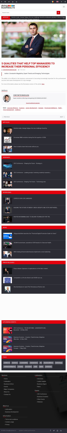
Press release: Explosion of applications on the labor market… (31, 277)
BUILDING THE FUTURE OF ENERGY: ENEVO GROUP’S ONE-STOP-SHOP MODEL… (36, 216)
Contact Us (7, 394)
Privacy (7, 424)
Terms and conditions (11, 419)
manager (40, 108)
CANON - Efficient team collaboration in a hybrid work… (29, 163)
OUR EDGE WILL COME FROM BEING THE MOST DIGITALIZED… (31, 198)
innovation (28, 366)
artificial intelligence (9, 366)
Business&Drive (48, 363)
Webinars (40, 402)
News (39, 386)
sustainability (23, 363)
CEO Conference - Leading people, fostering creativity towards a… (32, 181)
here (43, 84)
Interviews (40, 379)
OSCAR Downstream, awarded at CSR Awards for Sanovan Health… (33, 252)
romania (20, 366)
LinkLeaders (8, 409)
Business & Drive (9, 384)
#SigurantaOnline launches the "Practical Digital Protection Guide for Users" (35, 242)
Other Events (41, 399)
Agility (60, 108)
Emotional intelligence (51, 108)
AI (40, 363)
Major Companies (9, 389)
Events (6, 386)
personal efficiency (12, 108)
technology (59, 363)
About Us (6, 392)
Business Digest (41, 384)
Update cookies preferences (27, 430)
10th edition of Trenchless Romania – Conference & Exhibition (31, 233)
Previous (6, 117)
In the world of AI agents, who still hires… (25, 128)
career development (31, 108)
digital (41, 366)
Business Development (11, 412)
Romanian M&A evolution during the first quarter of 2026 (30, 146)
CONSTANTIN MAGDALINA (9, 69)
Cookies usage (9, 422)
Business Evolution (42, 396)
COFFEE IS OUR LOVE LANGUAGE (23, 207)
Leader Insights (41, 381)
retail (35, 366)
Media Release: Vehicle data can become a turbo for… (29, 268)
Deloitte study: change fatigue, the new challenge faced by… (31, 137)
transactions (33, 363)
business (21, 108)
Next (62, 117)
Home (6, 379)
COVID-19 (7, 363)
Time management (8, 110)
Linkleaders (7, 381)
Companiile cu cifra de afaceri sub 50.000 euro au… (28, 287)
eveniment (48, 366)
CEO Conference (42, 394)
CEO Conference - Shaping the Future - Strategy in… (28, 172)
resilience (18, 110)
